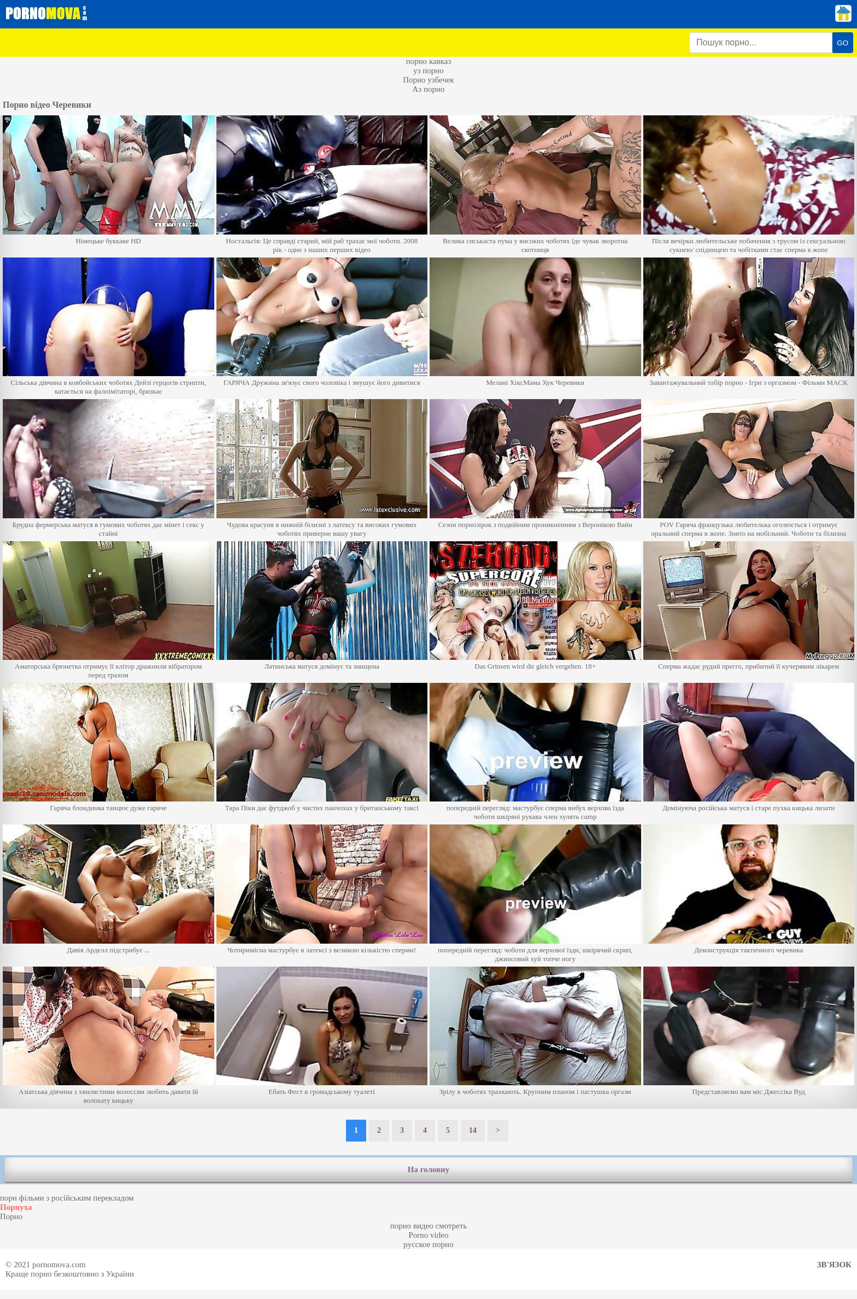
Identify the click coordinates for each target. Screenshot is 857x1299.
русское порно (428, 1244)
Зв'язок (834, 1264)
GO (842, 43)
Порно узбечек (428, 79)
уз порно (428, 70)
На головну (428, 1169)
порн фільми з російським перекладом (67, 1197)
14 (473, 1130)
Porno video (429, 1235)
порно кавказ (428, 61)
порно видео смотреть (428, 1225)
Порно (11, 1216)
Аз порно (428, 89)
